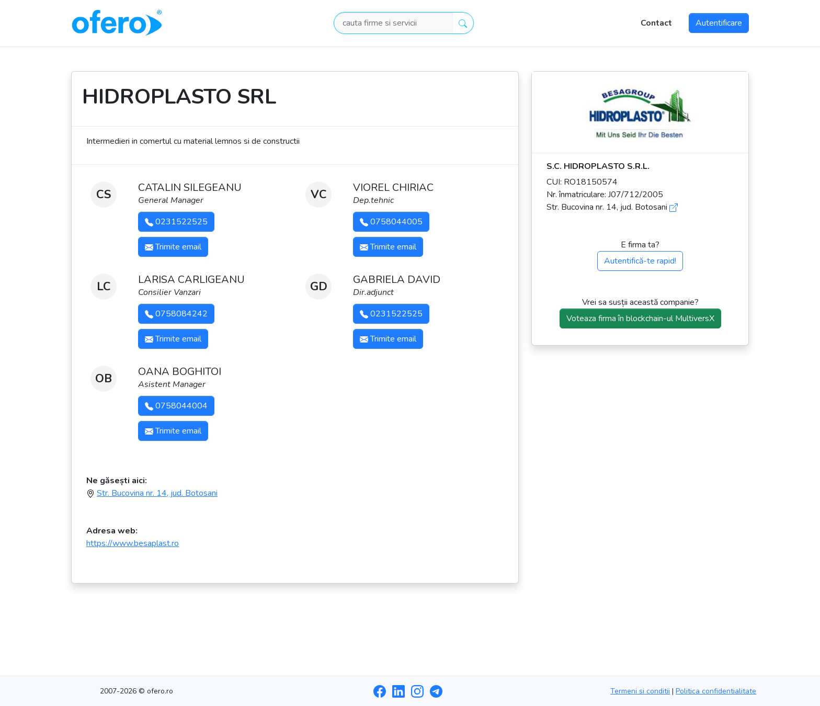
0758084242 (176, 314)
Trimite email (173, 247)
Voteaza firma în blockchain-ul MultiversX (640, 318)
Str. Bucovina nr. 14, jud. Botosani (157, 493)
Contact (656, 23)
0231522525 (176, 221)
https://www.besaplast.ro (132, 543)
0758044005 (391, 221)
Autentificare (719, 23)
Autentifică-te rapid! (640, 261)
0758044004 (176, 406)
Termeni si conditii (640, 691)
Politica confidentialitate (716, 691)
